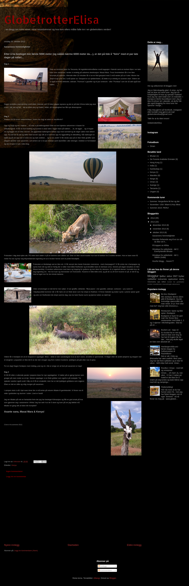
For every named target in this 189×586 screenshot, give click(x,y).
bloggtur (153, 276)
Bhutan (153, 156)
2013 (153, 222)
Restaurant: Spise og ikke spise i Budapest (172, 312)
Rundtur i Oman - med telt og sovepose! (172, 369)
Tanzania (154, 188)
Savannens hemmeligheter (163, 236)
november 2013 (159, 229)
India (152, 166)
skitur (169, 276)
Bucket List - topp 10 (170, 330)
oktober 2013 (158, 232)
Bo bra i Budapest (168, 294)
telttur (164, 282)
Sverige (153, 185)
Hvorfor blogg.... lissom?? (163, 261)
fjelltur (163, 276)
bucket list (171, 282)
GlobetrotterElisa (51, 20)
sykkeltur (152, 279)
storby (181, 279)
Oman (152, 146)
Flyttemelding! (167, 387)
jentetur (150, 284)
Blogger (112, 578)
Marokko (153, 175)
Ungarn (153, 192)
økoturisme (176, 284)
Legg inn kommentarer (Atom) (26, 551)
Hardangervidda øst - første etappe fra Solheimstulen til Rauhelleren (170, 350)
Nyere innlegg (11, 545)
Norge (152, 179)
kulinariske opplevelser (168, 279)
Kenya (14, 465)
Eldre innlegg (134, 545)
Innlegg (102, 566)
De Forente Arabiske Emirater (162, 159)
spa (158, 282)
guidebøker (180, 282)
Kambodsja (154, 169)
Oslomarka (152, 282)
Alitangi (97, 578)
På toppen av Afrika (160, 245)
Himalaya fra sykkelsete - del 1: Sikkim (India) (165, 256)
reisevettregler (167, 284)
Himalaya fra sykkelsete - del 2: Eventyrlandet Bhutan (165, 250)
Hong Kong (154, 162)
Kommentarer (105, 570)
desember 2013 (159, 225)
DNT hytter (178, 276)
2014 (153, 218)
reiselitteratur (157, 284)
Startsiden (73, 545)
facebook (168, 110)
